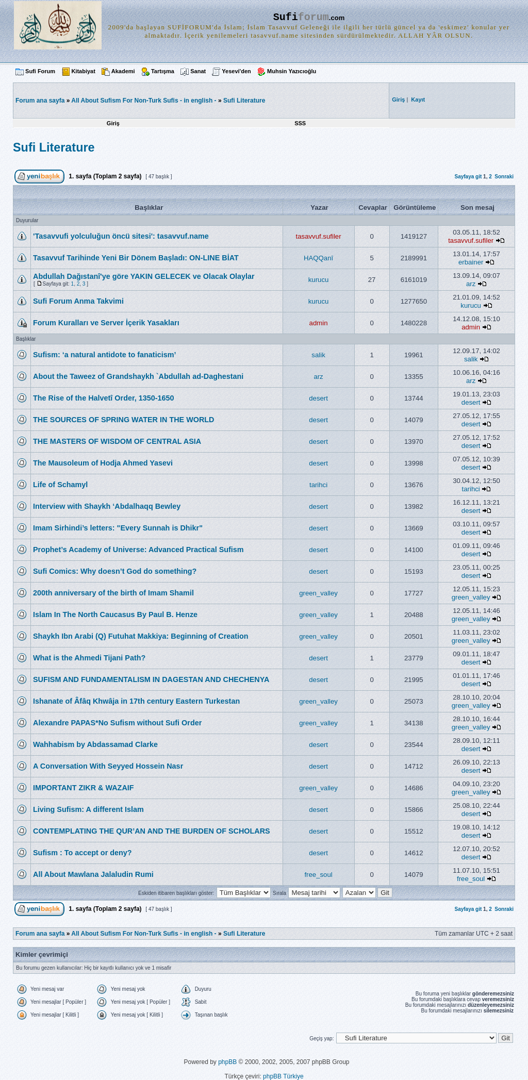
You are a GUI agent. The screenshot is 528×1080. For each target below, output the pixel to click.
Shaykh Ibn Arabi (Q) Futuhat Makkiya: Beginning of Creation (141, 636)
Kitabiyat (83, 71)
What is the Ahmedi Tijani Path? (89, 658)
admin (318, 323)
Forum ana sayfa (39, 933)
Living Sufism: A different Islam (88, 809)
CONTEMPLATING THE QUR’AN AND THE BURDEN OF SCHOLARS (151, 831)
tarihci (318, 485)
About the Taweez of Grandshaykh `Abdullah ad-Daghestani (138, 376)
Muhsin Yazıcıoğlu (291, 71)
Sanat (198, 71)
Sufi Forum (40, 71)
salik (318, 355)
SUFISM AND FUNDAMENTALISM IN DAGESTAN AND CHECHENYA (151, 679)
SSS (300, 123)
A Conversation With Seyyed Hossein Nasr (108, 766)
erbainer (470, 262)
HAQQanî (318, 258)
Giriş (113, 123)
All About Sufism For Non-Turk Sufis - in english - (143, 100)
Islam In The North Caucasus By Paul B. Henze (115, 614)
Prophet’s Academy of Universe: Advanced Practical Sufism (138, 549)
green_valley (318, 593)
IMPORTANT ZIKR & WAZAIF (83, 788)
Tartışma (162, 71)
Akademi (123, 71)
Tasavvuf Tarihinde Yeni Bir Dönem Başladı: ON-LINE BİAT (136, 258)
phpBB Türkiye (283, 1076)
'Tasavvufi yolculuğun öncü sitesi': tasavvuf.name (121, 236)
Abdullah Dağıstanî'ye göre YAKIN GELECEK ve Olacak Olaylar (144, 276)
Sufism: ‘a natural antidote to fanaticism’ (104, 355)
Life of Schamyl (60, 484)
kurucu (318, 280)
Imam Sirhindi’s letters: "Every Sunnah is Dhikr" (118, 528)
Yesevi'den (236, 71)
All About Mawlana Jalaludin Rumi (93, 874)
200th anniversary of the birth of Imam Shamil (113, 593)
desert (318, 398)
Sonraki (504, 176)
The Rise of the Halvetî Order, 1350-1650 (103, 398)
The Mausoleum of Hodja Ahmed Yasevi (103, 463)
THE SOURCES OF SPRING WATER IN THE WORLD (123, 420)
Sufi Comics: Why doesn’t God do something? (114, 571)
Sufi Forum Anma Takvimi (78, 301)
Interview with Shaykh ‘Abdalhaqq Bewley (106, 506)
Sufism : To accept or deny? (82, 853)
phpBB (227, 1062)
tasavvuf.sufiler (318, 236)
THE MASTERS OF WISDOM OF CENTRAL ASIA (117, 441)
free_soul (318, 874)
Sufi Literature (244, 100)
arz (470, 284)
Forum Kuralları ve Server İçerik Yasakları (106, 323)
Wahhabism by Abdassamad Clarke (95, 744)
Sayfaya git (468, 176)
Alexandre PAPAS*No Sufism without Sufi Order (117, 723)
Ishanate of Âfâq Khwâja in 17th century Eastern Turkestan (136, 701)
